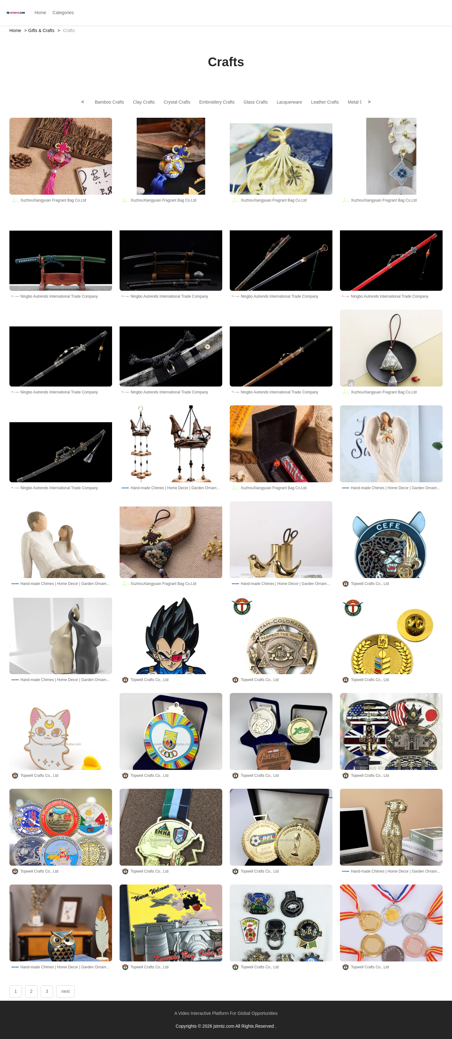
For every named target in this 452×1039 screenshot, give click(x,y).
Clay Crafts (144, 102)
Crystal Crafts (177, 102)
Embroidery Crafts (217, 102)
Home (15, 30)
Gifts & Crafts (41, 30)
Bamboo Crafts (109, 102)
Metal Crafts (359, 102)
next (65, 991)
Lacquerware (289, 102)
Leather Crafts (325, 102)
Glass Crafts (256, 102)
